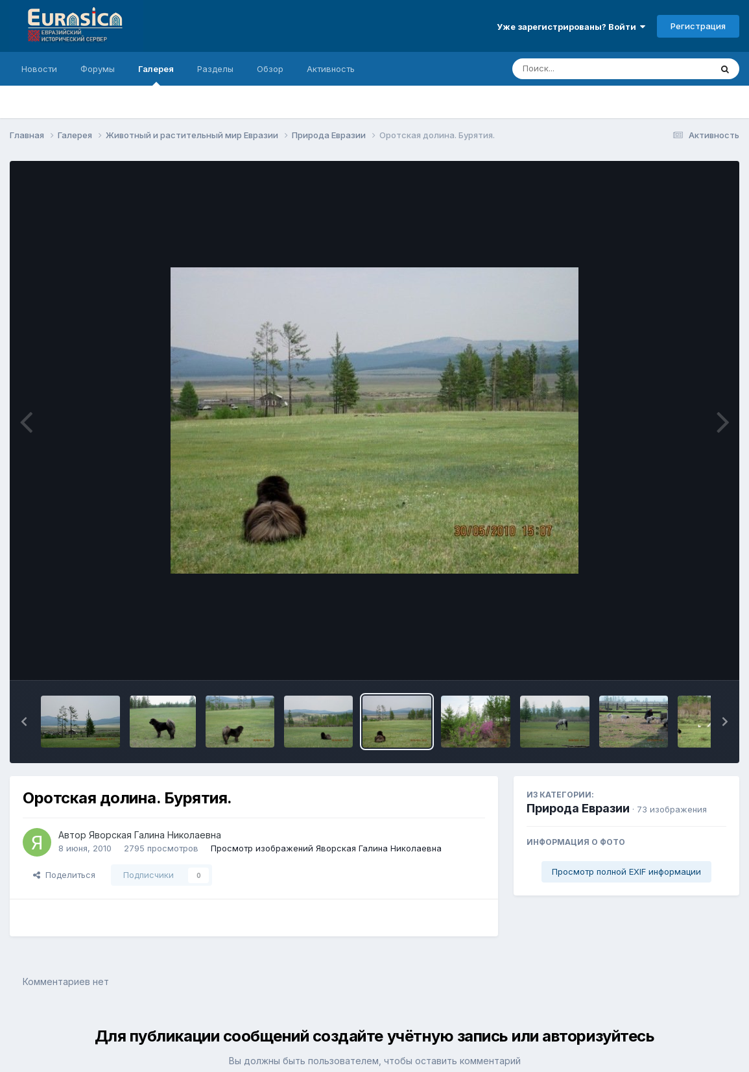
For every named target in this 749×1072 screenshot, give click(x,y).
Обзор (270, 69)
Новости (39, 69)
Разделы (215, 69)
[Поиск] (586, 68)
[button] (24, 721)
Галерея (156, 75)
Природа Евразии (578, 808)
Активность (331, 69)
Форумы (97, 69)
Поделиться (64, 875)
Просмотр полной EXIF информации (626, 871)
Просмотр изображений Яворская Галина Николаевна (326, 848)
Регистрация (698, 26)
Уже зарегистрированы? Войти (571, 26)
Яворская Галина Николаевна (155, 834)
